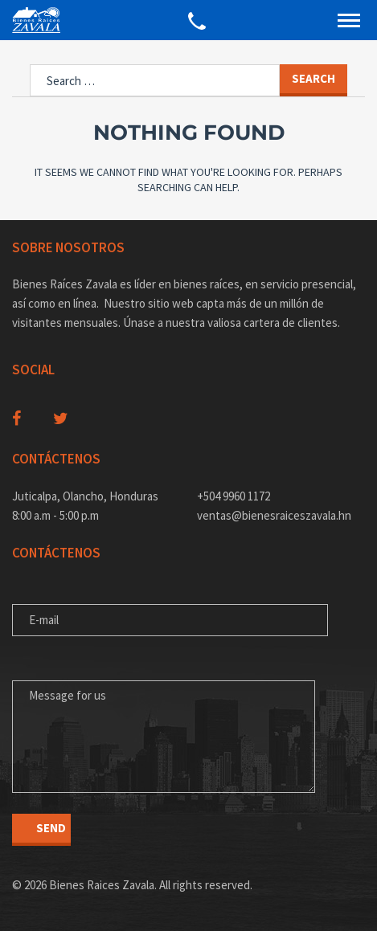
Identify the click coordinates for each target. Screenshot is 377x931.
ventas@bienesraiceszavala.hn (274, 515)
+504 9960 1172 (233, 496)
